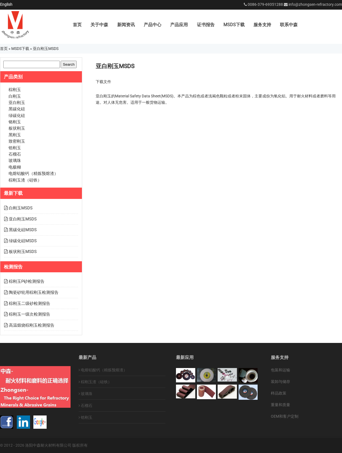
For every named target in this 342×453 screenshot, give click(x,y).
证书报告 (206, 24)
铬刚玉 (15, 121)
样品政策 (278, 393)
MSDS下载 (234, 24)
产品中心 (152, 24)
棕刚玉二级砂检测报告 (29, 303)
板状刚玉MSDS (23, 251)
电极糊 (15, 167)
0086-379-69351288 (265, 4)
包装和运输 (280, 370)
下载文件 (103, 81)
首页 (77, 24)
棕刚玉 (15, 89)
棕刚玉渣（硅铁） (25, 180)
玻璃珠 (15, 160)
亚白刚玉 (17, 102)
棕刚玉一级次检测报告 (29, 314)
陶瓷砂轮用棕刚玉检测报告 (33, 292)
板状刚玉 (17, 128)
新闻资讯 (126, 24)
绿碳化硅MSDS (23, 240)
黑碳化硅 (17, 108)
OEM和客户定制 (284, 416)
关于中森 (99, 24)
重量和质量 (280, 405)
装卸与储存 (280, 381)
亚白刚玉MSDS (23, 219)
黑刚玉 (15, 134)
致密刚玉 (17, 141)
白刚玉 (15, 96)
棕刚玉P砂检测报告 (26, 281)
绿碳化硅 (17, 115)
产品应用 (179, 24)
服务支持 (262, 24)
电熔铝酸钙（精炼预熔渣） (33, 173)
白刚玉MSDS (21, 208)
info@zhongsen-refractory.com (315, 4)
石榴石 (15, 154)
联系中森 (289, 24)
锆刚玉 (15, 147)
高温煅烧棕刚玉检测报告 (31, 325)
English (6, 4)
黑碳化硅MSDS (23, 229)
